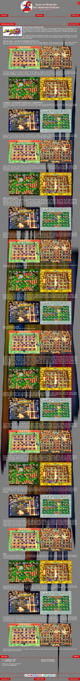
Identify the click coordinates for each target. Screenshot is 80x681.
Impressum (5, 679)
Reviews (40, 15)
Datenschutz (74, 679)
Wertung (4, 656)
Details (76, 656)
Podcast (4, 15)
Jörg (10, 663)
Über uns (75, 15)
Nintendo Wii (74, 24)
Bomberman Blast (7, 24)
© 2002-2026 (39, 679)
